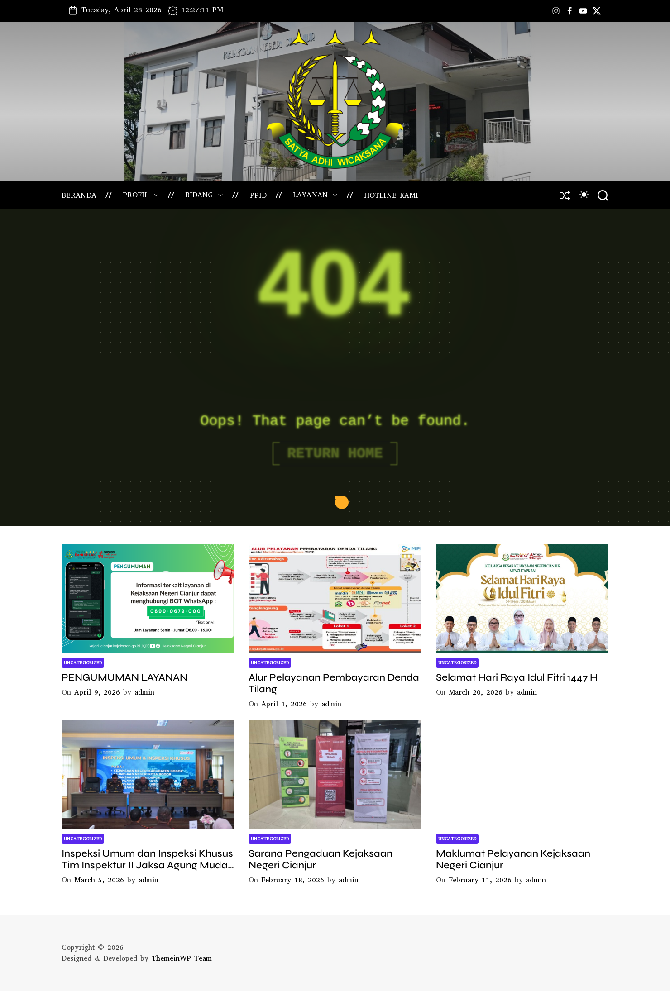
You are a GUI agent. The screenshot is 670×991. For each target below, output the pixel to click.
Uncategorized (83, 663)
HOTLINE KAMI (391, 195)
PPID (258, 195)
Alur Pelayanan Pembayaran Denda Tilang (334, 683)
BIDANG (204, 195)
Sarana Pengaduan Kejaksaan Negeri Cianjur (320, 859)
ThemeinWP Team (182, 958)
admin (144, 692)
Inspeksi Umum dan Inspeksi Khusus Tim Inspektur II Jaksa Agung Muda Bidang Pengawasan (147, 865)
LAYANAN (315, 195)
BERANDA (79, 195)
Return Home (335, 453)
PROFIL (141, 195)
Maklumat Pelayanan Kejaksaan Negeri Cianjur (513, 859)
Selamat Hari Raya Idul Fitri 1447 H (517, 677)
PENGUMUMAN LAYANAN (124, 677)
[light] (584, 194)
